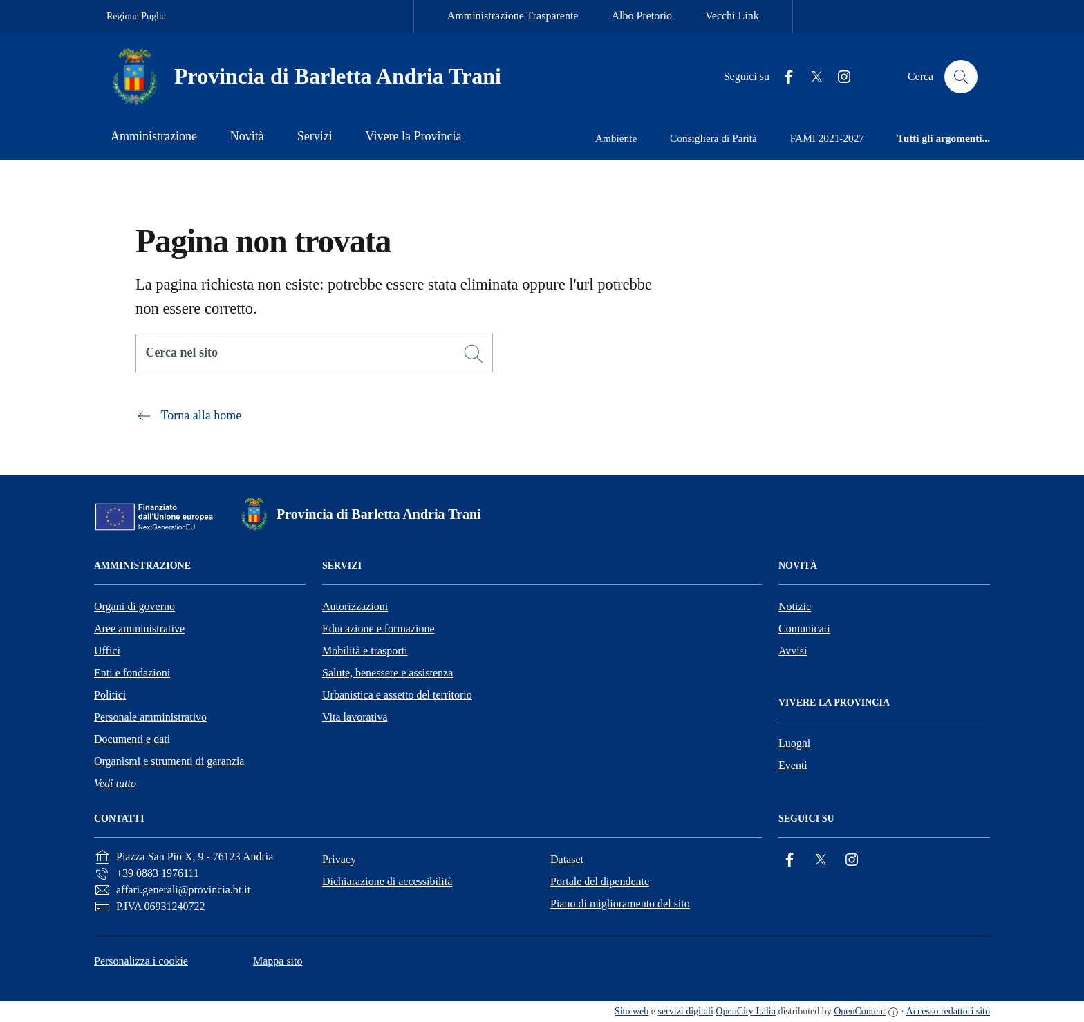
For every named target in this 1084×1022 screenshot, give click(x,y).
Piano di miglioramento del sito (620, 903)
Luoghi (794, 743)
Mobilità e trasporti (365, 650)
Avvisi (792, 650)
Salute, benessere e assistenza (387, 673)
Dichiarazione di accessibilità (387, 881)
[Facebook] (783, 77)
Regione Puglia (136, 16)
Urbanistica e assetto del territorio (397, 695)
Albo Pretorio (641, 15)
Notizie (794, 606)
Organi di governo (134, 606)
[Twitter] (811, 77)
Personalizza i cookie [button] (141, 961)
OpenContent (860, 1011)
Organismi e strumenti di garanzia (169, 761)
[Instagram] (838, 77)
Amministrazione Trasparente (513, 15)
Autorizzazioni (355, 606)
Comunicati (804, 628)
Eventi (792, 765)
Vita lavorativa (355, 717)
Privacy (339, 859)
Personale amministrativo (150, 717)
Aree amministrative (139, 628)
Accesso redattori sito (948, 1011)
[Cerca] (473, 354)
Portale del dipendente (599, 881)
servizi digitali (685, 1011)
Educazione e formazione (378, 628)
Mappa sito (278, 961)
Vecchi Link (732, 15)
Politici (110, 695)
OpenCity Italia (746, 1011)
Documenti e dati (132, 739)
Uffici (107, 650)
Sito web (631, 1011)
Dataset (566, 859)
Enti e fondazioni (132, 673)
